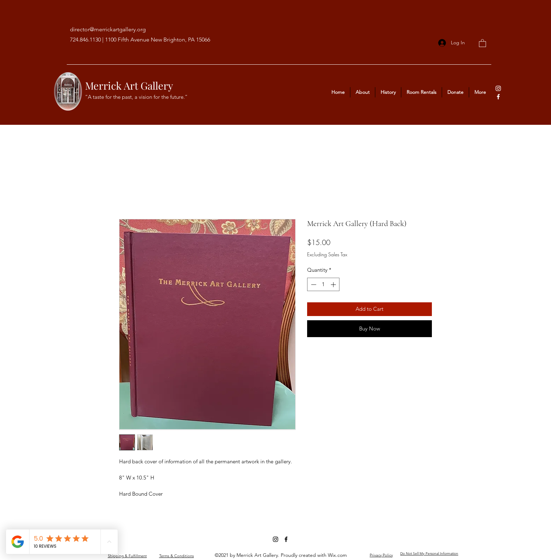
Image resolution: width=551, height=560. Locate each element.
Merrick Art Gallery (129, 85)
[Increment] (334, 284)
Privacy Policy (381, 555)
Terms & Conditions (176, 555)
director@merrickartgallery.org (108, 29)
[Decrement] (313, 284)
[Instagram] (498, 88)
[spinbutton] (323, 284)
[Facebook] (498, 96)
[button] (482, 43)
